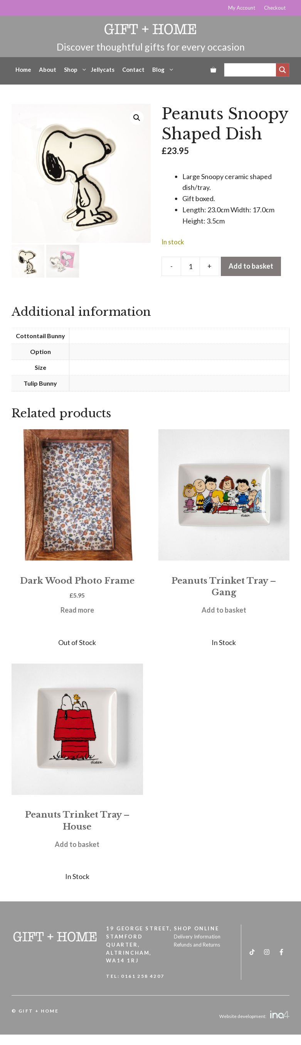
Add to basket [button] (224, 610)
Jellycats (102, 69)
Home (23, 69)
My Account (241, 8)
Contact (133, 69)
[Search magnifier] (282, 69)
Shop (75, 69)
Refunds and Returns (197, 945)
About (47, 69)
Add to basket (251, 266)
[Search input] (252, 69)
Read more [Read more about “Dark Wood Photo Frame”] (77, 610)
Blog (163, 69)
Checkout (275, 8)
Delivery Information (197, 936)
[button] (137, 118)
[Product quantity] (190, 266)
